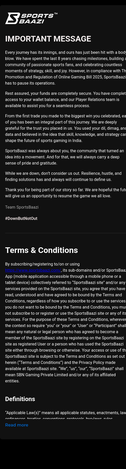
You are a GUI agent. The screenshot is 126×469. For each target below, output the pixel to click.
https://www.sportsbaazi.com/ (33, 270)
